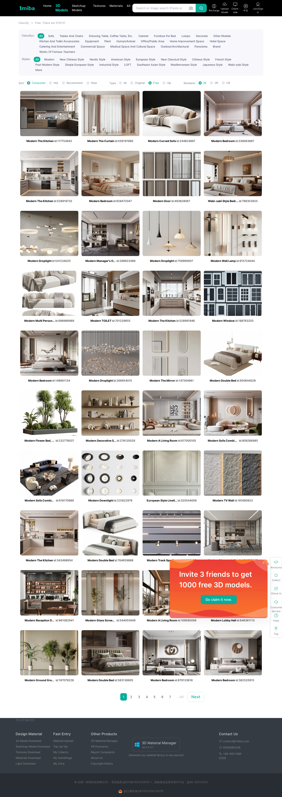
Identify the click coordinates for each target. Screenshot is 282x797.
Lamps (186, 36)
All (128, 6)
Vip (169, 82)
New (94, 82)
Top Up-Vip (60, 746)
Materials (116, 6)
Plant (107, 41)
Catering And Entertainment (57, 46)
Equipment (92, 41)
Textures (99, 6)
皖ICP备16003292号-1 (137, 782)
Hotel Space (217, 41)
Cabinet (143, 36)
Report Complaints (103, 752)
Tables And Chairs (71, 36)
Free (156, 82)
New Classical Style (173, 59)
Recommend (75, 82)
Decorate (202, 36)
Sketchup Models (78, 8)
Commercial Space (93, 46)
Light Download (26, 763)
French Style (223, 59)
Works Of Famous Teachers (57, 51)
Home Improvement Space (187, 41)
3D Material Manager (104, 740)
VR (216, 82)
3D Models (61, 8)
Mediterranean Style (184, 64)
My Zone (58, 763)
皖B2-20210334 (197, 782)
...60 (180, 697)
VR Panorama (99, 746)
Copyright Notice (102, 763)
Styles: (26, 59)
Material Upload (63, 740)
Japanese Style (212, 64)
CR (228, 82)
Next (195, 697)
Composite (38, 82)
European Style (145, 59)
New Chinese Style (72, 59)
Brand (217, 46)
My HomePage (62, 757)
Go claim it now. (218, 600)
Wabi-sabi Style (238, 64)
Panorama (200, 46)
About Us (97, 757)
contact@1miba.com (234, 741)
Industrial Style (108, 64)
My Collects (60, 752)
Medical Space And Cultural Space (132, 46)
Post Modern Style (47, 64)
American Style (120, 59)
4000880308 (229, 747)
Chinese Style (201, 59)
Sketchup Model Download (33, 746)
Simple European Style (79, 64)
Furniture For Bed (165, 36)
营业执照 (117, 782)
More (38, 70)
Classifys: (28, 35)
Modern (49, 59)
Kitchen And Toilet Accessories (59, 41)
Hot (56, 82)
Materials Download (28, 757)
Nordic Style (97, 59)
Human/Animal (126, 41)
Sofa (51, 36)
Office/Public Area (152, 41)
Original (140, 82)
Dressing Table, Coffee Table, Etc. (111, 36)
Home (47, 6)
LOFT (127, 64)
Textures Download (28, 752)
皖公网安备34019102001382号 (144, 791)
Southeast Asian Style (151, 64)
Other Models (222, 36)
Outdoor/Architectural (175, 46)
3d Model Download (28, 740)
